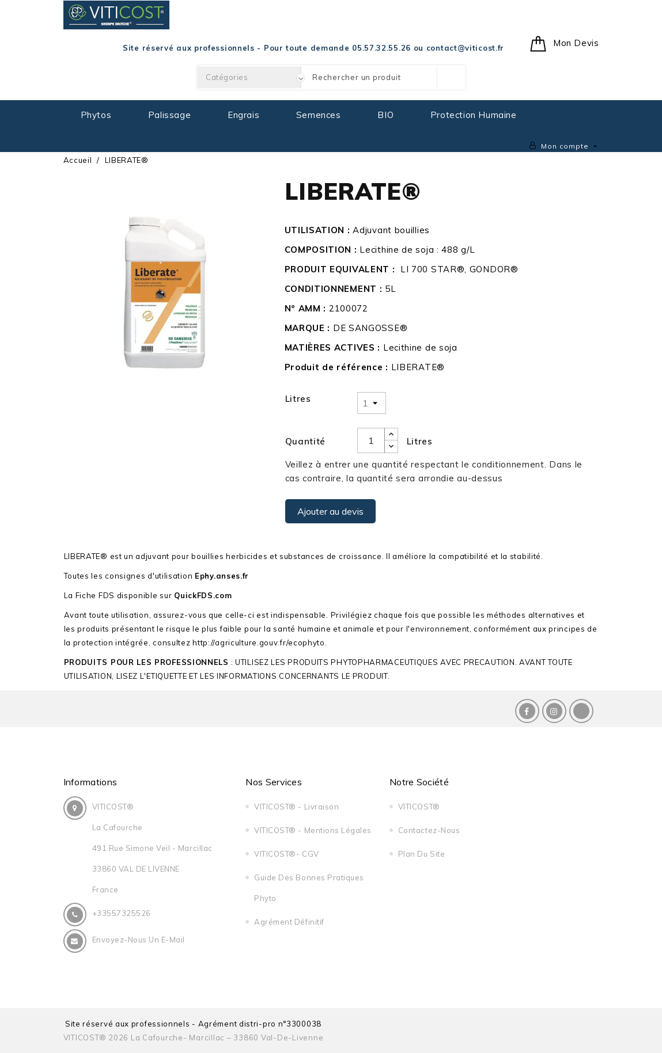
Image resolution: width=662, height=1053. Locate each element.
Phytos (96, 114)
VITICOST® (419, 806)
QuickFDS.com (203, 595)
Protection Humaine (473, 114)
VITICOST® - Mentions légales (313, 830)
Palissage (169, 114)
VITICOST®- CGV (286, 853)
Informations (90, 782)
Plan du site (421, 853)
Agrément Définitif (289, 921)
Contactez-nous (429, 830)
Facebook (527, 711)
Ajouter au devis (330, 511)
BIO (385, 114)
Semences (318, 114)
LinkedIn (581, 711)
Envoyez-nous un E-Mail (138, 939)
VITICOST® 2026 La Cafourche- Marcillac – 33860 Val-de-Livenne (193, 1037)
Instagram (554, 711)
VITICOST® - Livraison (296, 806)
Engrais (243, 114)
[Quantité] (371, 440)
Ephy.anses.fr (222, 575)
